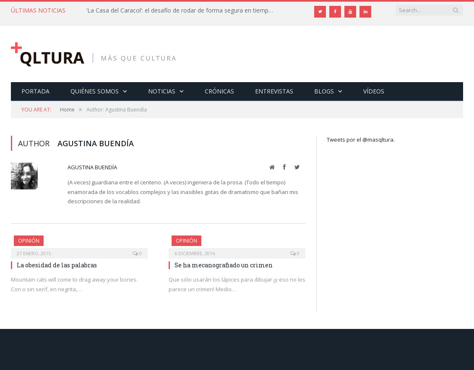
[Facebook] (335, 12)
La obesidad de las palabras (57, 265)
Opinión (28, 240)
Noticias (161, 91)
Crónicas (219, 91)
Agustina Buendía (92, 167)
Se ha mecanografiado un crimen (223, 265)
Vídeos (373, 91)
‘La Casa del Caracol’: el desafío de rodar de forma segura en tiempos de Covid (182, 10)
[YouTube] (350, 12)
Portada (35, 91)
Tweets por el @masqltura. (361, 139)
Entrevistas (274, 91)
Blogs (324, 91)
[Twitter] (320, 12)
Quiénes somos (94, 91)
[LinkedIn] (365, 12)
